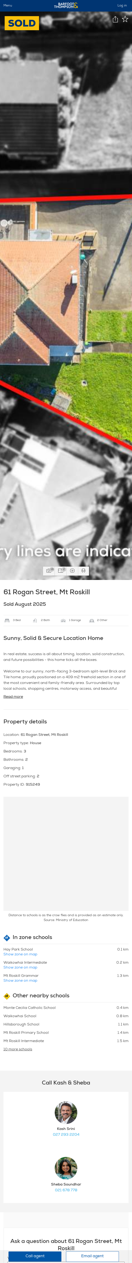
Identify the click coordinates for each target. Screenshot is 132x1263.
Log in (122, 5)
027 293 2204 (66, 1135)
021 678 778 (66, 1190)
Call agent (35, 1256)
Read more (13, 697)
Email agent (92, 1256)
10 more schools (17, 1050)
